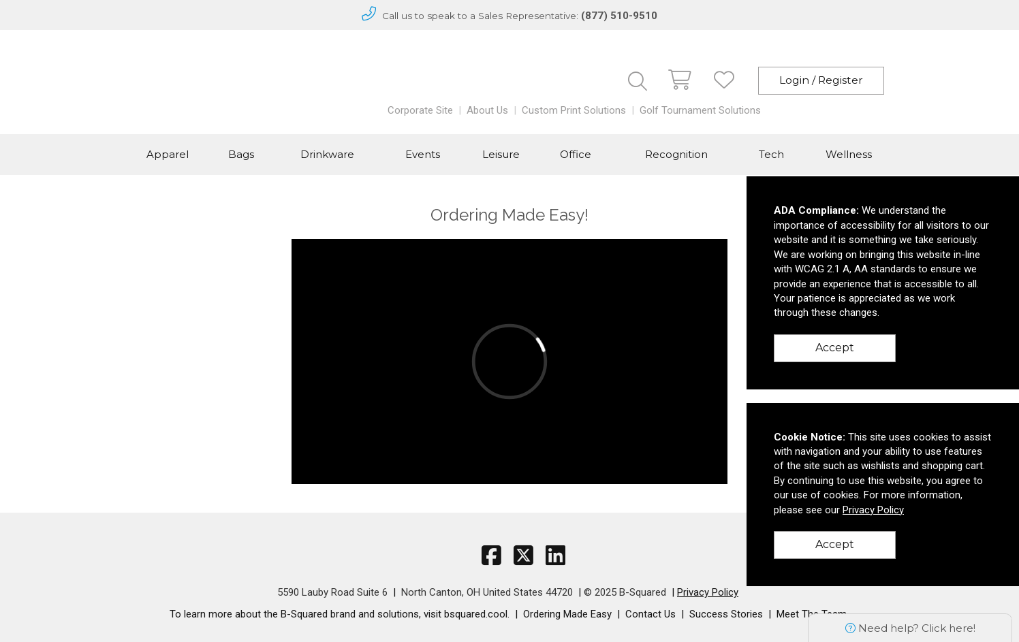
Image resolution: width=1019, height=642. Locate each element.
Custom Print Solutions (574, 110)
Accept (834, 347)
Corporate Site (420, 110)
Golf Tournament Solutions (700, 110)
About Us (487, 110)
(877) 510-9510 (619, 16)
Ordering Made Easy (567, 614)
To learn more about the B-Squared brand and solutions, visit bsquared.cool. (340, 614)
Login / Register (821, 80)
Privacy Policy (707, 592)
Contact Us (650, 614)
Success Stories (726, 614)
